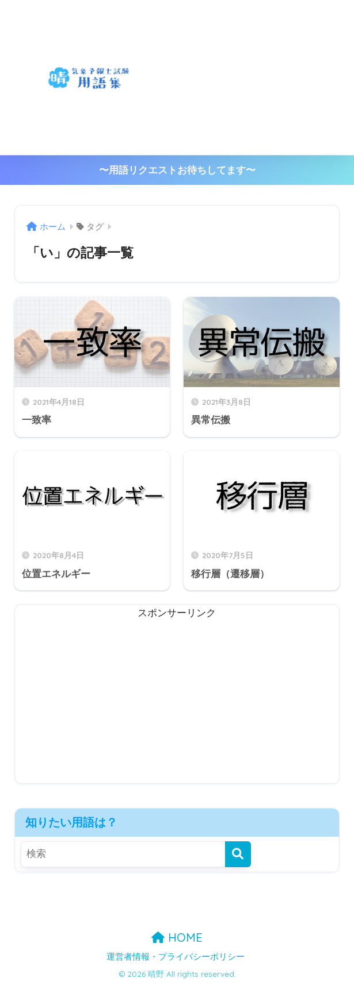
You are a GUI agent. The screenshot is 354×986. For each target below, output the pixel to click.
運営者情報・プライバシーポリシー (175, 956)
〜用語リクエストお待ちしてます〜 (177, 170)
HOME (177, 937)
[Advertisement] (265, 77)
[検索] (238, 854)
